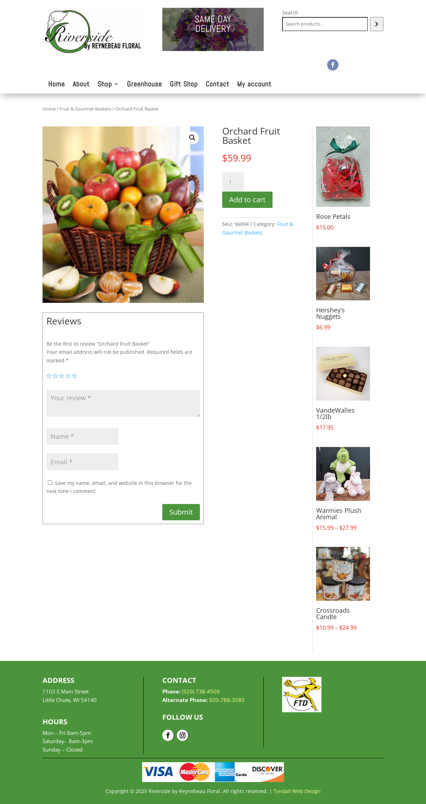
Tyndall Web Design (297, 791)
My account (254, 85)
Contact (217, 85)
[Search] (376, 24)
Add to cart (247, 199)
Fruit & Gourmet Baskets (85, 109)
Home (56, 85)
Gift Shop (184, 85)
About (81, 85)
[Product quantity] (232, 182)
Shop (104, 85)
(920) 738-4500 (201, 691)
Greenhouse (144, 85)
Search (290, 12)
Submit (181, 512)
